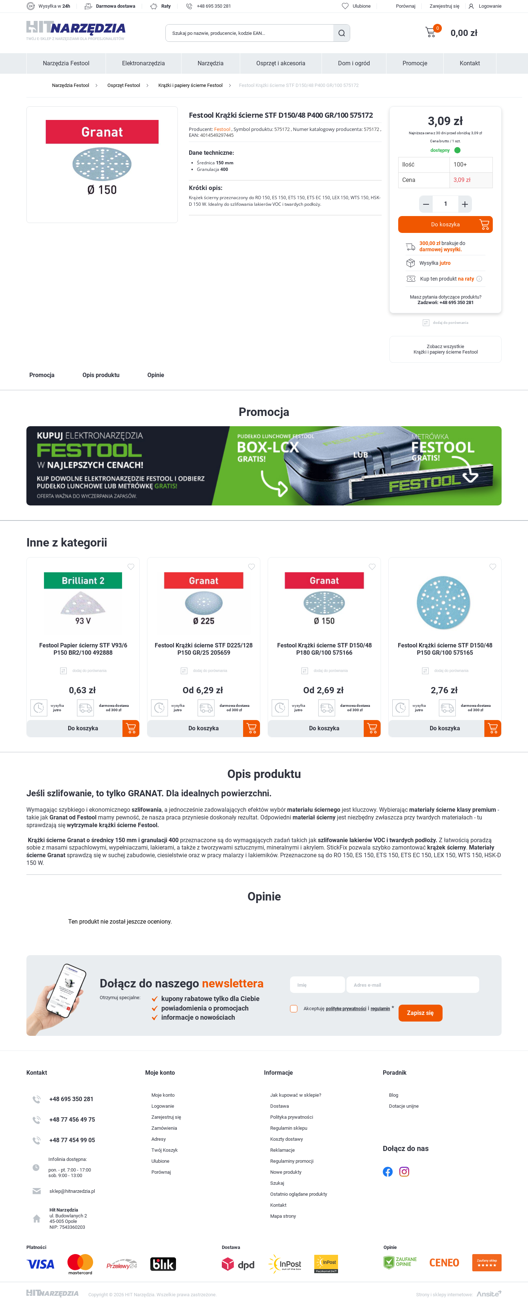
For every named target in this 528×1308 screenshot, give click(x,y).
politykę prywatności (346, 1008)
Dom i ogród (354, 63)
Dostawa (279, 1106)
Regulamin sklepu (288, 1128)
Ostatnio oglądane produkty (298, 1194)
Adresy (158, 1139)
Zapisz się (420, 1012)
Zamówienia (164, 1128)
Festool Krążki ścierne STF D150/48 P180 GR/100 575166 (324, 649)
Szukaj (341, 33)
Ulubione (160, 1161)
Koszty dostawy (286, 1139)
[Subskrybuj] (317, 984)
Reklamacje (282, 1150)
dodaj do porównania (450, 323)
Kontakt (470, 63)
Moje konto (163, 1095)
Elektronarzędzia (143, 63)
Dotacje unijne (404, 1106)
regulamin (380, 1008)
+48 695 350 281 (214, 6)
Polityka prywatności (291, 1117)
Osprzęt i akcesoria (280, 63)
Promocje (415, 63)
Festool (222, 129)
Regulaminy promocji (292, 1161)
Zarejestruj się (444, 6)
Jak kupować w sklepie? (295, 1095)
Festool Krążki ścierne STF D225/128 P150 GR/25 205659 (204, 649)
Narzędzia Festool (66, 63)
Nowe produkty (285, 1172)
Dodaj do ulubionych (130, 566)
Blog (393, 1095)
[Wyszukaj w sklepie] (250, 33)
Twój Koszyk (164, 1150)
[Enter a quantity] (445, 204)
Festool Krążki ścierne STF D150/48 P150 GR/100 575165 (445, 649)
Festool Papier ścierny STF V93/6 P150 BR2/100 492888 (83, 649)
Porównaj (405, 6)
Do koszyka (445, 224)
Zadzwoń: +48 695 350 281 (446, 302)
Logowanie (490, 6)
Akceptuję (314, 1008)
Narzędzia (211, 63)
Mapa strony (283, 1216)
